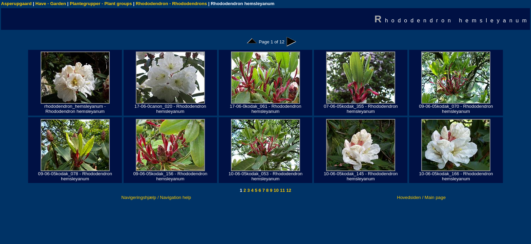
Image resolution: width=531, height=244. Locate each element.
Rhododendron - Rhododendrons (171, 3)
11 (282, 190)
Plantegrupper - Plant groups (101, 3)
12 (288, 190)
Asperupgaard (16, 3)
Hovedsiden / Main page (421, 197)
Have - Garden (51, 3)
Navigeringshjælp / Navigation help (156, 197)
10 (275, 190)
